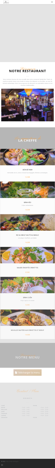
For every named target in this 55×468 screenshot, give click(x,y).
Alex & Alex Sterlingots (12, 461)
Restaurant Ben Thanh (6, 2)
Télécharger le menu (27, 372)
